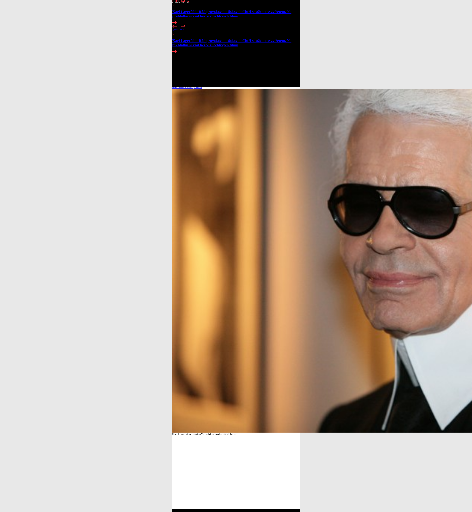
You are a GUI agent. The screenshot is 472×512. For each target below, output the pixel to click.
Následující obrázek (194, 88)
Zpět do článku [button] (178, 29)
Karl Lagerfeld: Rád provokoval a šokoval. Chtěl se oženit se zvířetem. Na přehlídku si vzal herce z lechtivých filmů (231, 14)
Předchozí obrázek (179, 88)
